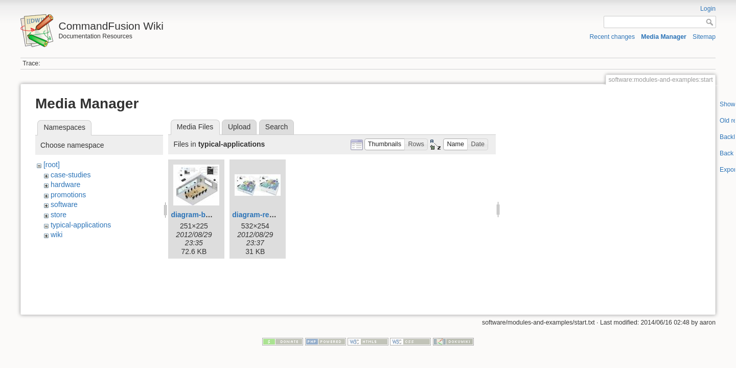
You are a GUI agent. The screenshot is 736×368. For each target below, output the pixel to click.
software (64, 204)
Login (708, 8)
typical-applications (81, 225)
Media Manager (663, 36)
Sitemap (704, 36)
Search (276, 127)
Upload (239, 127)
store (58, 215)
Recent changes (612, 36)
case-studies (71, 175)
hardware (65, 184)
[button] (384, 144)
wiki (56, 235)
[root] (51, 164)
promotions (68, 195)
